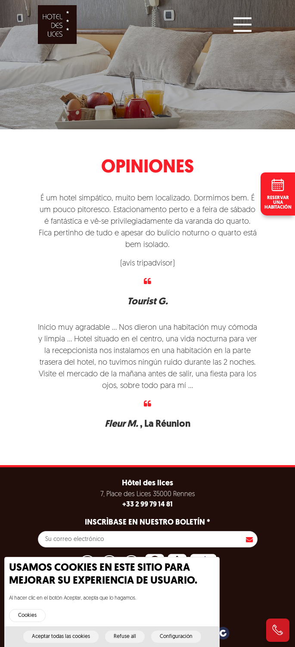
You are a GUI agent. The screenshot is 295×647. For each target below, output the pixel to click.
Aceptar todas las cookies (61, 641)
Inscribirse (249, 539)
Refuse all (125, 641)
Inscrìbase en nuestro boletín (147, 523)
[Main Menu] (242, 24)
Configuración (176, 641)
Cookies (27, 619)
